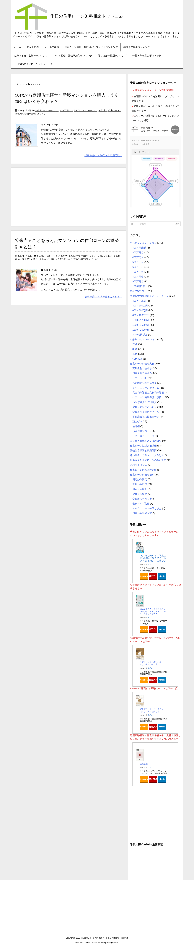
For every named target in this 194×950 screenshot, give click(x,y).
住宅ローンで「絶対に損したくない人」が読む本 (152, 663)
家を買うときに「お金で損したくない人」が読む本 (152, 710)
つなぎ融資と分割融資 (144, 402)
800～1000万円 (140, 315)
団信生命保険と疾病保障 (143, 450)
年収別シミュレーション (47, 110)
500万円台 (138, 262)
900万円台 (138, 281)
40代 (135, 354)
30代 (77, 256)
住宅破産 (144, 764)
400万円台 (138, 257)
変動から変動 (139, 494)
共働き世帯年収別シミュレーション (149, 296)
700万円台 (138, 272)
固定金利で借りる (142, 373)
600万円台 (138, 267)
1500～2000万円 (141, 329)
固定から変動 (139, 489)
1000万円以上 (66, 110)
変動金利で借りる (142, 368)
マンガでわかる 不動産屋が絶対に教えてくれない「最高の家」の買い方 (153, 558)
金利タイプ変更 (140, 503)
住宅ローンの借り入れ (142, 363)
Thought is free (112, 943)
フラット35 (141, 378)
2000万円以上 (140, 334)
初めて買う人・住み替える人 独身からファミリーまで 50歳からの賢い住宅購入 (153, 611)
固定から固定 (139, 479)
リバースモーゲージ (143, 436)
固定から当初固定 (142, 513)
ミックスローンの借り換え (146, 508)
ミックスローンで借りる (145, 387)
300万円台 (138, 252)
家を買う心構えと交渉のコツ (36, 259)
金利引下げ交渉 (138, 465)
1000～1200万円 (141, 320)
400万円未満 (139, 301)
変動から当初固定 (142, 498)
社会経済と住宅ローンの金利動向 (148, 460)
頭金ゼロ (137, 421)
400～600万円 (140, 305)
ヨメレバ (151, 564)
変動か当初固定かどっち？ (86, 259)
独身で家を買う (138, 291)
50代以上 (103, 110)
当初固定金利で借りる (144, 383)
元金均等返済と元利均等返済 (148, 392)
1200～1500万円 (141, 325)
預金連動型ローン (142, 431)
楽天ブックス (153, 577)
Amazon (144, 576)
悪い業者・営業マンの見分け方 (147, 455)
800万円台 (138, 276)
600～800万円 (140, 310)
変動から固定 (139, 484)
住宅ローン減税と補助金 (143, 445)
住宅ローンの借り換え (142, 474)
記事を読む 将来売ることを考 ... (103, 296)
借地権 (136, 426)
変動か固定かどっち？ (35, 114)
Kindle (162, 576)
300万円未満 (139, 247)
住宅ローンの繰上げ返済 (143, 470)
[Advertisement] (68, 196)
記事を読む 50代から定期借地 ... (103, 155)
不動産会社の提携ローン (145, 416)
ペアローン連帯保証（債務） (148, 397)
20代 (135, 344)
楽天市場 (153, 779)
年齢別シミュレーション (85, 110)
